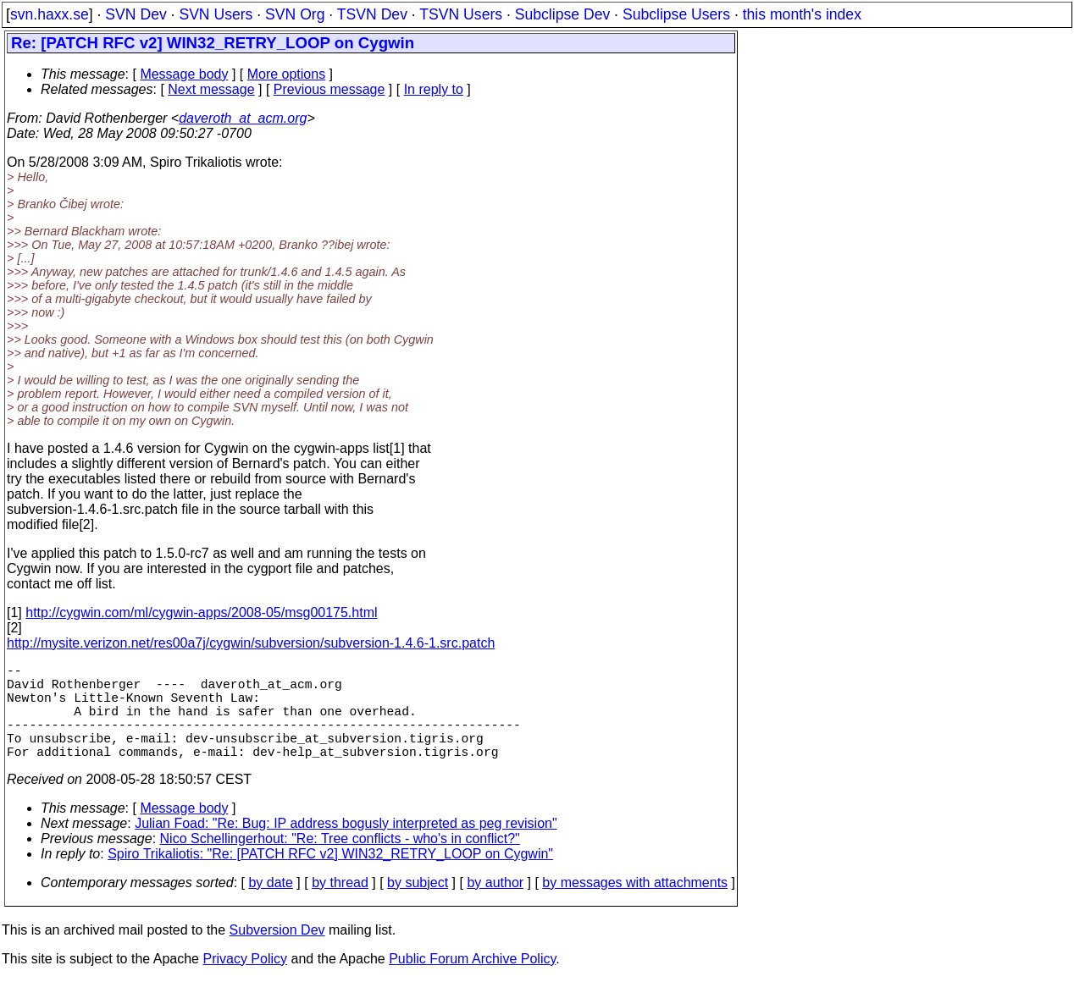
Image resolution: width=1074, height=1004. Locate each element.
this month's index (802, 14)
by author (495, 906)
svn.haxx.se (49, 14)
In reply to (433, 89)
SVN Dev (135, 14)
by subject (417, 906)
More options (286, 74)
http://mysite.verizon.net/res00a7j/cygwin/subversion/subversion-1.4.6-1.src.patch (251, 643)
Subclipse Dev (562, 14)
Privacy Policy (244, 982)
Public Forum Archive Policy (472, 982)
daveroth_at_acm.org (243, 118)
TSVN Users (460, 14)
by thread (340, 906)
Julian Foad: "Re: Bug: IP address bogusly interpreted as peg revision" (345, 847)
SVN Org (294, 14)
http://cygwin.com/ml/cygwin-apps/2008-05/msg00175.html (201, 612)
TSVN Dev (372, 14)
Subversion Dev (277, 953)
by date (270, 906)
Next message (211, 89)
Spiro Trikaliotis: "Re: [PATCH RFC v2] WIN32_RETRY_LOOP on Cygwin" (330, 877)
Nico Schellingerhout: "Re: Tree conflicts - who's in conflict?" (340, 862)
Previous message (329, 89)
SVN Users (215, 14)
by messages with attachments (635, 906)
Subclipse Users (676, 14)
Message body (184, 74)
